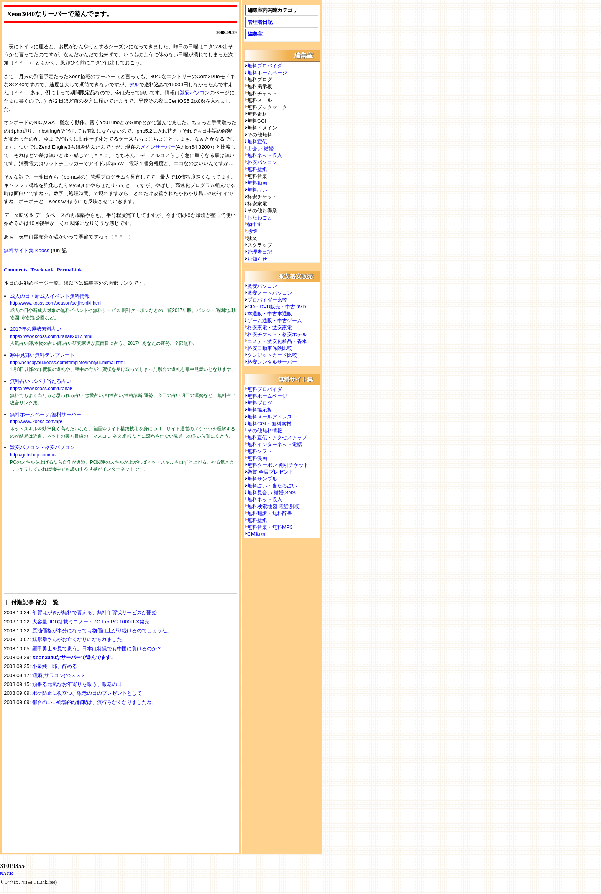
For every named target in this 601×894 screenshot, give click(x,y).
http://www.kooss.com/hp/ (36, 421)
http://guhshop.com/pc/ (33, 455)
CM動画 (256, 534)
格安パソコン (262, 162)
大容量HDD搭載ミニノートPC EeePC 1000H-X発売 (90, 622)
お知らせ (257, 259)
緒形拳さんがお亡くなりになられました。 (79, 639)
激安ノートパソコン (269, 293)
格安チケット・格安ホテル (277, 334)
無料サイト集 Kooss (26, 250)
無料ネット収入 (264, 155)
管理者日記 (260, 22)
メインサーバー (157, 147)
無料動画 (257, 183)
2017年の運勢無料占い (35, 329)
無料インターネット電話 (274, 444)
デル (134, 84)
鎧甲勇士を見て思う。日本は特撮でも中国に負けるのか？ (97, 648)
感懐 (252, 231)
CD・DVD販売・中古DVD (276, 307)
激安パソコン (195, 92)
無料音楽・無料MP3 (269, 527)
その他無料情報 (264, 430)
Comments (15, 269)
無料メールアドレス (269, 417)
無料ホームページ (267, 72)
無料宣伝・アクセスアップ (277, 437)
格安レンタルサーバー (272, 362)
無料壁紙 (257, 169)
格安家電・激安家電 (269, 327)
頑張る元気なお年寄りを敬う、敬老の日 (77, 684)
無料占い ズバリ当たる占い (40, 381)
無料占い (257, 190)
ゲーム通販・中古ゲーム (274, 320)
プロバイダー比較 (267, 300)
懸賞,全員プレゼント (270, 472)
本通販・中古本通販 (269, 314)
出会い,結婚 (260, 148)
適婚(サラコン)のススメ (58, 675)
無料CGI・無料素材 (269, 423)
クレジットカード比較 (272, 355)
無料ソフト (259, 451)
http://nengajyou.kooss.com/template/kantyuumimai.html (67, 362)
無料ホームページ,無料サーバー (45, 414)
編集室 (255, 34)
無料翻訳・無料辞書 (269, 513)
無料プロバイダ (264, 66)
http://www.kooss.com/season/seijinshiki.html (56, 303)
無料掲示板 (259, 410)
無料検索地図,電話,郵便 (273, 506)
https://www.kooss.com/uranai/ (41, 388)
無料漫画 (257, 458)
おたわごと (259, 217)
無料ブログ (259, 403)
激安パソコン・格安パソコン (42, 447)
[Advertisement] (61, 538)
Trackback (42, 269)
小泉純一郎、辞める (54, 666)
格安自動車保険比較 (269, 348)
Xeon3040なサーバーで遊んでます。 (74, 657)
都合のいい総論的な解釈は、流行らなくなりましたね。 (94, 702)
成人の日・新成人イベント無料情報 (50, 296)
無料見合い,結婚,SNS (271, 492)
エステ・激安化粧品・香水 (277, 341)
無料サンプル (262, 479)
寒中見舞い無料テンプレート (42, 355)
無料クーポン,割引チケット (278, 465)
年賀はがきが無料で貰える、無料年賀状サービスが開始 (94, 612)
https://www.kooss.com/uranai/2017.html (51, 336)
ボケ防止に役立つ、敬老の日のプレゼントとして (87, 693)
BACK (6, 873)
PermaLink (69, 269)
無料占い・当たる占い (272, 486)
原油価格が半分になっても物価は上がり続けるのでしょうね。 (102, 630)
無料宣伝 (257, 141)
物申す (254, 224)
